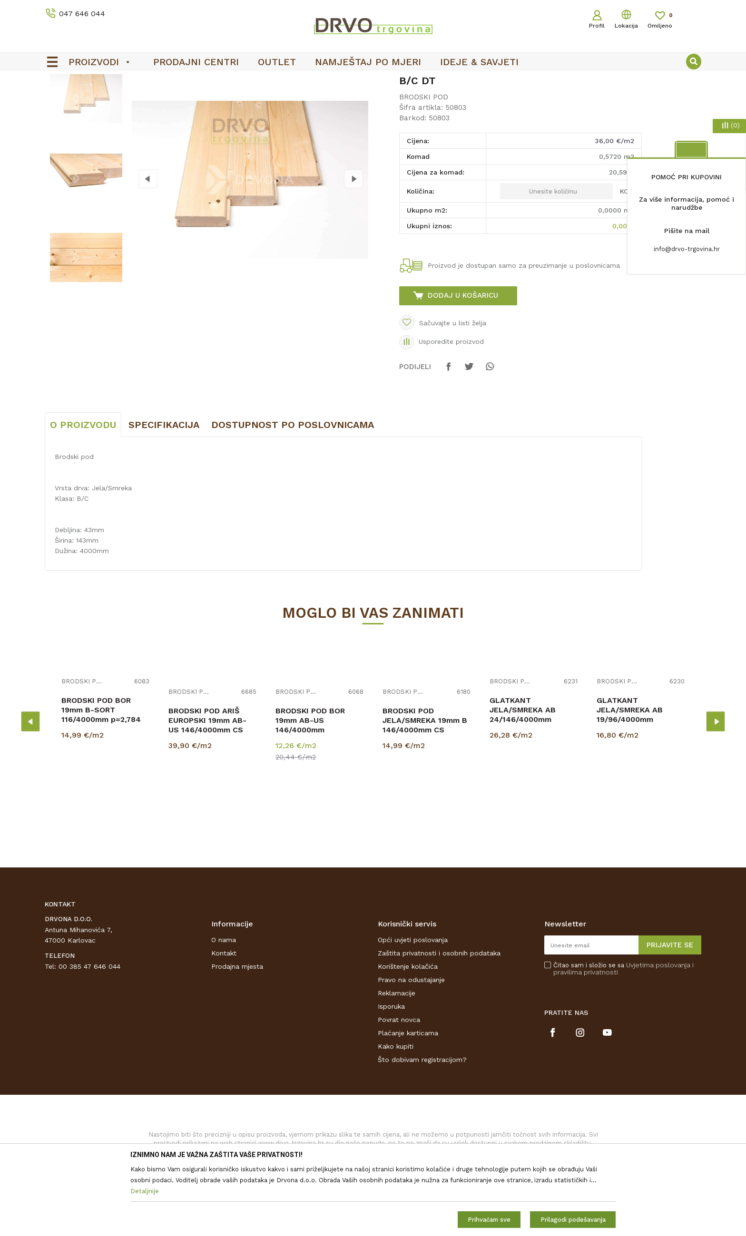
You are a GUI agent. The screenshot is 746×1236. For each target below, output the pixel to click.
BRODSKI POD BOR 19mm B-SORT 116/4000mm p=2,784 (101, 781)
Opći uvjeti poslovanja (413, 1010)
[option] (373, 81)
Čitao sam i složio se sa (623, 1039)
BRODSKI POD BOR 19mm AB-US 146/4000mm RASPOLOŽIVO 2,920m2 (319, 796)
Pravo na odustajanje (411, 1050)
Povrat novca (399, 1090)
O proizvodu (83, 495)
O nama (223, 1010)
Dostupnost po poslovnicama (292, 495)
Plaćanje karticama (408, 1104)
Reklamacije (396, 1064)
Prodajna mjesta (237, 1037)
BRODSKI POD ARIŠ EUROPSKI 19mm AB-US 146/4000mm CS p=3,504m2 (207, 796)
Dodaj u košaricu (463, 366)
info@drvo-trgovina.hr (687, 249)
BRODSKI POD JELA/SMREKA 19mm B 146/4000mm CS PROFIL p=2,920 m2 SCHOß (425, 800)
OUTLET (371, 81)
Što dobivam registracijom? (422, 1130)
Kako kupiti (395, 1117)
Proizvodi (58, 100)
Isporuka (391, 1077)
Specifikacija (163, 495)
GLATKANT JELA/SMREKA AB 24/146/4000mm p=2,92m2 (523, 785)
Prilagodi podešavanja (573, 1219)
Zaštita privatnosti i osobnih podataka (439, 1024)
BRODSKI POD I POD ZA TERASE (130, 100)
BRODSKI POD (210, 100)
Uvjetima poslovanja (658, 1036)
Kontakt (223, 1024)
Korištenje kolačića (408, 1037)
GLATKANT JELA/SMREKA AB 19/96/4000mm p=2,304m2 (630, 785)
